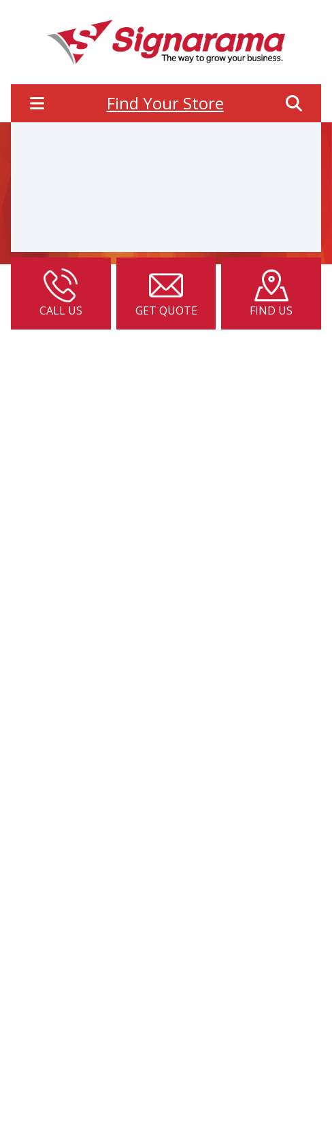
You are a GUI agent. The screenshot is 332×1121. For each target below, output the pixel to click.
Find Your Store (165, 103)
